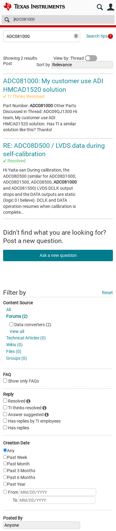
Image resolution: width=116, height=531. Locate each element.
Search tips (97, 36)
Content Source (18, 302)
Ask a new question (58, 255)
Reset (107, 292)
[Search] (58, 19)
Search (99, 7)
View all (17, 331)
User (110, 7)
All (8, 309)
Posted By (13, 518)
